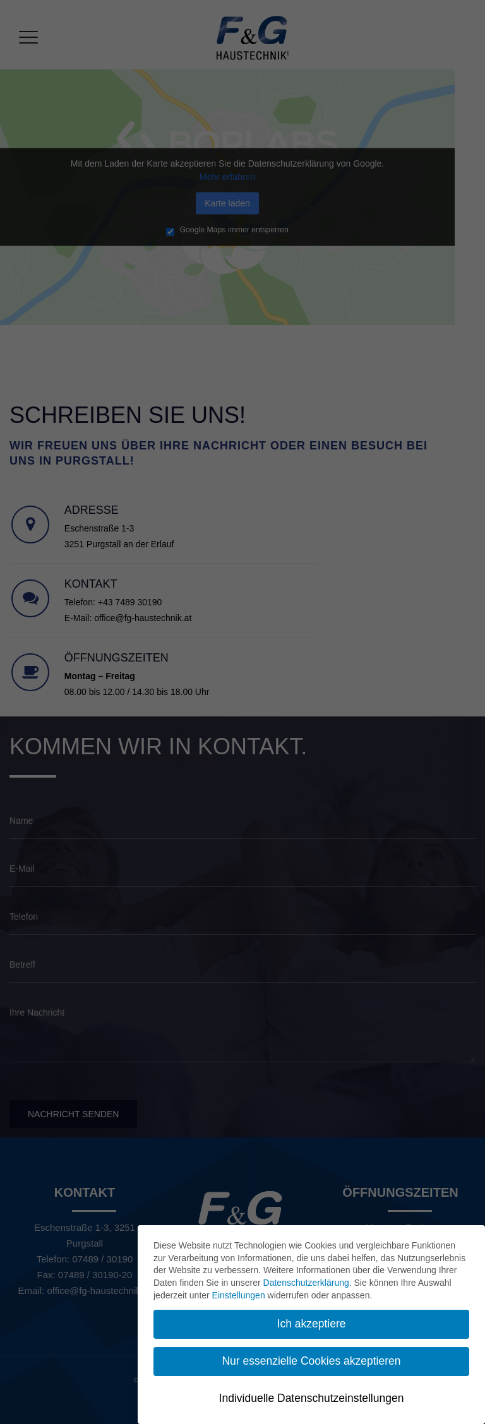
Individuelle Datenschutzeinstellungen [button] (311, 1398)
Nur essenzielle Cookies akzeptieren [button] (311, 1361)
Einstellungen (238, 1295)
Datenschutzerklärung (306, 1283)
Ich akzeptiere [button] (311, 1323)
